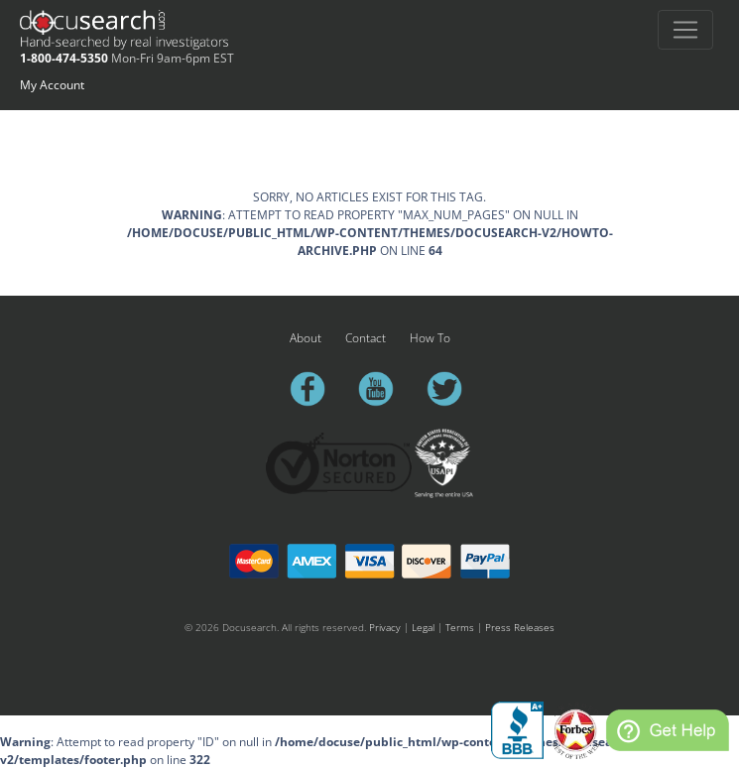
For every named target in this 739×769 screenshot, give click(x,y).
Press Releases (519, 627)
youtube (385, 389)
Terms (459, 627)
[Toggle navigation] (685, 30)
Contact (365, 337)
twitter (453, 389)
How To (430, 337)
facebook (316, 389)
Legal (423, 627)
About (305, 337)
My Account (52, 84)
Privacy (385, 627)
